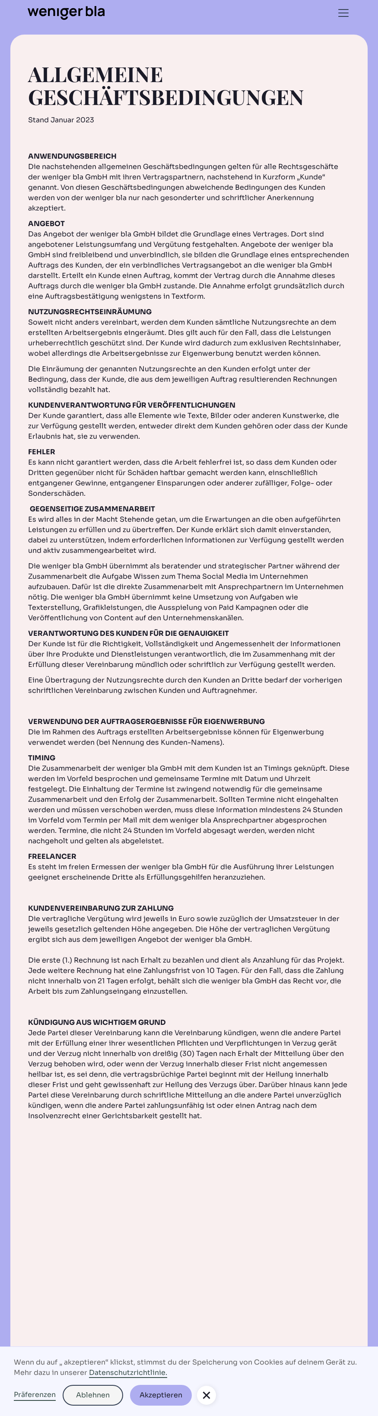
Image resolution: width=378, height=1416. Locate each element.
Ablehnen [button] (93, 1395)
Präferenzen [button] (35, 1394)
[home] (66, 13)
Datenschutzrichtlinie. (128, 1372)
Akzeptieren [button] (161, 1395)
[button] (341, 13)
